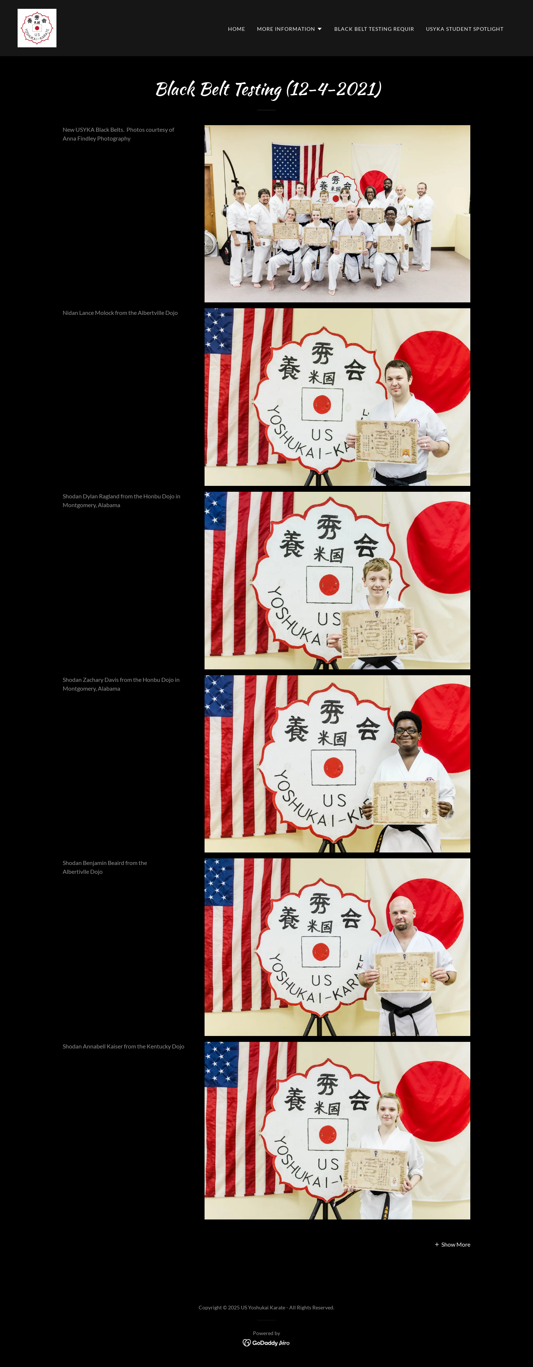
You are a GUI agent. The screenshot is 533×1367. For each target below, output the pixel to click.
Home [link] (236, 29)
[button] (290, 29)
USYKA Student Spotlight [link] (465, 29)
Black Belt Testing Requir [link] (374, 29)
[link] (37, 27)
